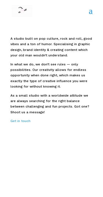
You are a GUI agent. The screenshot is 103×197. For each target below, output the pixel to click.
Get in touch (20, 121)
